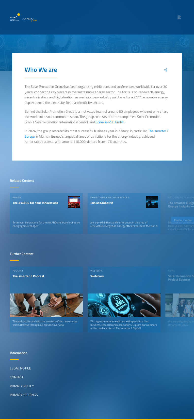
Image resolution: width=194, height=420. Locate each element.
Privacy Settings (24, 395)
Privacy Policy (22, 386)
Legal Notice (20, 368)
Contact (16, 377)
